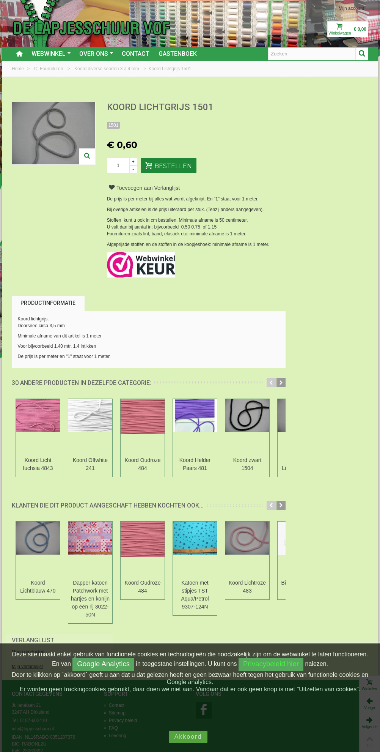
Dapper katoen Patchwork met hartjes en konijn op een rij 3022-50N (90, 599)
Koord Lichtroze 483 (247, 587)
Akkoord (188, 736)
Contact (135, 53)
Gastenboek (178, 53)
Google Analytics (103, 664)
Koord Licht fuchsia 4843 (38, 464)
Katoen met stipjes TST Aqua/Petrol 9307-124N (195, 595)
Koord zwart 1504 (247, 464)
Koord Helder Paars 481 (194, 464)
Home (18, 68)
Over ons (96, 53)
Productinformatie (47, 303)
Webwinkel (51, 53)
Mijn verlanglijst (303, 134)
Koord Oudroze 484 (143, 464)
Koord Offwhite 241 (90, 464)
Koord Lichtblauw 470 (37, 587)
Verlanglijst (309, 107)
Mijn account (351, 8)
